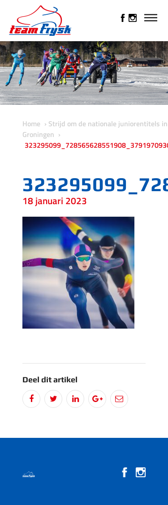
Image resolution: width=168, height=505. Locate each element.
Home (31, 123)
